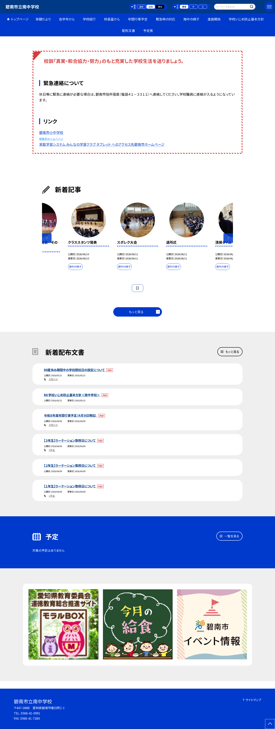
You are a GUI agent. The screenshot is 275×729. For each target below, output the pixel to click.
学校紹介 (89, 19)
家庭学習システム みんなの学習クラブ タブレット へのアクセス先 (86, 144)
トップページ (20, 19)
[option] (88, 237)
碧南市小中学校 (51, 132)
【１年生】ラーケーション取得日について (70, 486)
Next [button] (228, 238)
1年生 (52, 496)
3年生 (52, 450)
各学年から (67, 19)
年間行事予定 (137, 19)
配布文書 (128, 30)
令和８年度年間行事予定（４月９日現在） (70, 415)
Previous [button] (47, 238)
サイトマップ (253, 699)
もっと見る (136, 311)
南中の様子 (191, 19)
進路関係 (214, 19)
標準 (184, 6)
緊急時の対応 (165, 19)
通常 (141, 6)
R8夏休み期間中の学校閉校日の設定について (74, 369)
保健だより (43, 19)
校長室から (112, 19)
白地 (151, 6)
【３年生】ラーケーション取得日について (70, 440)
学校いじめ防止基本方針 (246, 19)
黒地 (160, 6)
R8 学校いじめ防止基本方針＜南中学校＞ (72, 395)
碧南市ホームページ (51, 139)
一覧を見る (231, 536)
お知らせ (53, 379)
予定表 (148, 30)
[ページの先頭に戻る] (270, 724)
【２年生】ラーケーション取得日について (70, 465)
